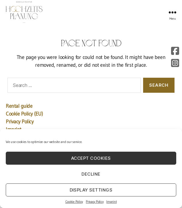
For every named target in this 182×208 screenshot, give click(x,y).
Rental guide (19, 106)
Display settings (91, 190)
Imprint (111, 201)
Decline (91, 174)
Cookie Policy (74, 201)
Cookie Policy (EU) (24, 114)
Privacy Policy (94, 201)
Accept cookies (91, 158)
